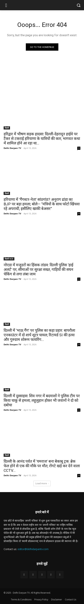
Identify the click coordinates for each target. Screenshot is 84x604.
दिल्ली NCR (9, 258)
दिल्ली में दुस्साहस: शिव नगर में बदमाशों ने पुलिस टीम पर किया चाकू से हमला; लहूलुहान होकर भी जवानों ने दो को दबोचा (42, 400)
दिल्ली (7, 128)
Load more (42, 483)
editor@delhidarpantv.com (33, 549)
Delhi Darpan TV (12, 148)
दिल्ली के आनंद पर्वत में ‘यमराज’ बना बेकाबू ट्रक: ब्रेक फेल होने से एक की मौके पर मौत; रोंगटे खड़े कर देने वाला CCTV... (42, 466)
